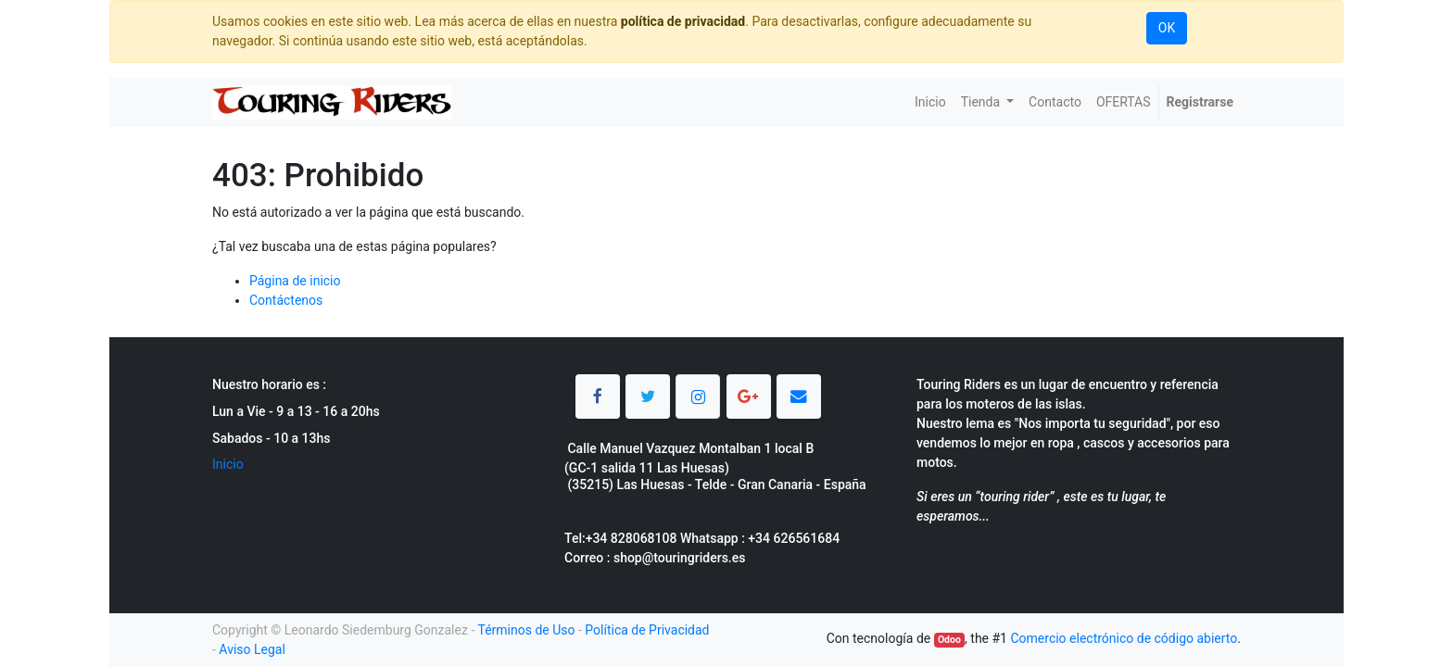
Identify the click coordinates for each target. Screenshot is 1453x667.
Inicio (228, 464)
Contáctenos (285, 300)
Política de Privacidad (647, 630)
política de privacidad (683, 21)
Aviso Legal (252, 649)
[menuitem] (930, 102)
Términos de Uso (526, 630)
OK (1166, 27)
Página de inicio (295, 280)
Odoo (949, 640)
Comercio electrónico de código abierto (1123, 638)
